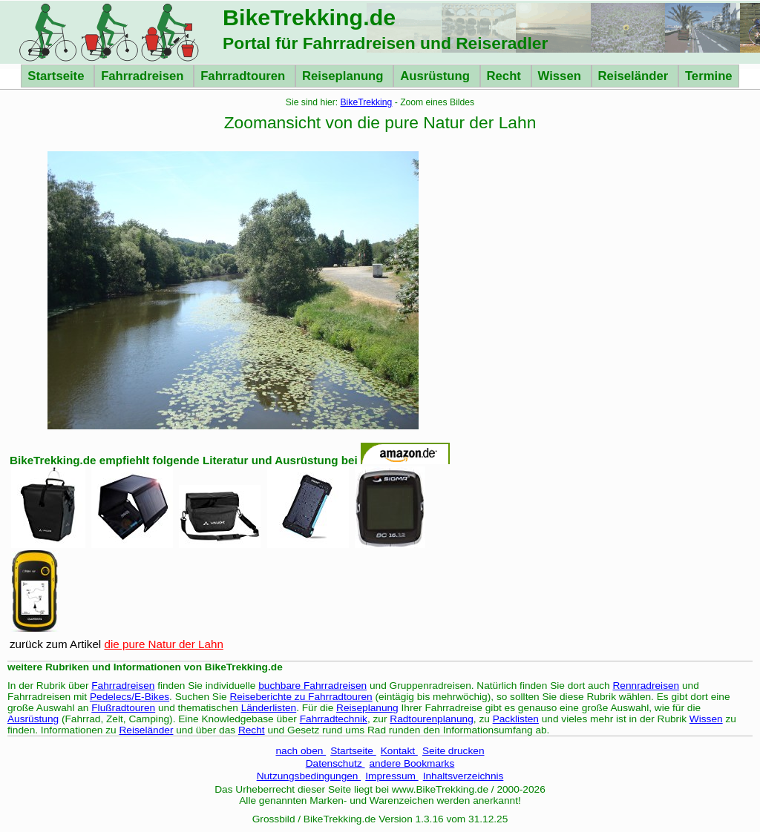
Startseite (57, 76)
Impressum (391, 776)
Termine (709, 76)
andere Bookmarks (412, 763)
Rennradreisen (646, 685)
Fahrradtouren (244, 76)
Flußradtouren (123, 707)
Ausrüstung (436, 76)
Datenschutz (335, 763)
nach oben (300, 750)
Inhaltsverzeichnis (463, 776)
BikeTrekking (367, 102)
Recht (506, 76)
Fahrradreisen (144, 76)
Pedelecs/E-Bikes (129, 696)
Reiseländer (635, 76)
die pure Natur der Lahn (163, 644)
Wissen (561, 76)
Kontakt (399, 750)
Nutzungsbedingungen (309, 776)
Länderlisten (269, 707)
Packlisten (516, 718)
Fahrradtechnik (333, 718)
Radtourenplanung (432, 718)
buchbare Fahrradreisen (312, 685)
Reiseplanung (344, 76)
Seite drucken (453, 750)
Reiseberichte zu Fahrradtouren (300, 696)
